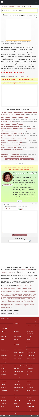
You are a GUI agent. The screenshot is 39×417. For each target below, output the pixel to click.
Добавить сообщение (19, 235)
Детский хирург (4, 365)
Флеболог (16, 409)
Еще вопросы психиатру (12, 159)
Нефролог (3, 384)
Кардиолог (3, 371)
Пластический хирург (31, 390)
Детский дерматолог (31, 349)
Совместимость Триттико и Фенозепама (12, 123)
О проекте (11, 415)
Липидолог (3, 374)
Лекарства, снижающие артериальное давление (14, 116)
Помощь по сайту (17, 415)
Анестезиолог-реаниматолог (29, 332)
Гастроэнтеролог (18, 336)
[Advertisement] (18, 30)
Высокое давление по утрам (9, 152)
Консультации (4, 321)
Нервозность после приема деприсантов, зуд (14, 138)
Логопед (15, 374)
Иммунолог (16, 368)
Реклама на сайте (35, 415)
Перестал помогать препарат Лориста (12, 149)
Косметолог (29, 371)
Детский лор (4, 355)
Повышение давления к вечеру (10, 147)
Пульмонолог (17, 397)
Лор (27, 374)
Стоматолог (3, 403)
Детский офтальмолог (19, 358)
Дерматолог (29, 345)
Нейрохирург (17, 381)
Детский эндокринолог (19, 365)
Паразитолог (4, 390)
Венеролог (3, 336)
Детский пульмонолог (6, 361)
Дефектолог (29, 365)
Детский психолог (30, 358)
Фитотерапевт (4, 409)
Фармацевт (16, 406)
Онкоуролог (3, 387)
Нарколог (28, 377)
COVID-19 (3, 331)
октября (21, 76)
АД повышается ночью (7, 131)
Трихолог (28, 403)
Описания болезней (31, 321)
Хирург (2, 413)
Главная (3, 6)
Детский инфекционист (19, 352)
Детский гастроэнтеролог (5, 350)
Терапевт (16, 403)
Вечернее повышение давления (10, 126)
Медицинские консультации (15, 6)
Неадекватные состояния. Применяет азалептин (14, 156)
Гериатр (28, 339)
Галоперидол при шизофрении (10, 154)
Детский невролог (18, 355)
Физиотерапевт (30, 406)
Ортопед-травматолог (19, 387)
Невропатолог (4, 381)
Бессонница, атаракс (7, 121)
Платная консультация (30, 199)
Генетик (2, 339)
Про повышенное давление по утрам (11, 142)
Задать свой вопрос (26, 159)
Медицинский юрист (18, 377)
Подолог (3, 393)
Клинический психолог (19, 371)
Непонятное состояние (7, 135)
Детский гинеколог (18, 349)
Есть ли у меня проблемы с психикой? (12, 133)
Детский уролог (30, 361)
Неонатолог (29, 381)
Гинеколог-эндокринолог (17, 343)
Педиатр (16, 390)
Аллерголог (16, 331)
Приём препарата (6, 119)
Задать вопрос (5, 318)
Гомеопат (28, 342)
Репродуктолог (17, 400)
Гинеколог (3, 342)
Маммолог (3, 377)
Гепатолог (16, 339)
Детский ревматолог (18, 361)
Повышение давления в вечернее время (12, 114)
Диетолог (3, 368)
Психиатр (28, 6)
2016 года (25, 76)
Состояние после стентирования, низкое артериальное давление (19, 112)
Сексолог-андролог (30, 400)
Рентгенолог (4, 400)
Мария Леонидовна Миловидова (24, 173)
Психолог (3, 397)
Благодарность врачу (7, 184)
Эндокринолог (17, 413)
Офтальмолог (29, 387)
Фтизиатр (28, 409)
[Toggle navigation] (36, 2)
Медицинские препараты (17, 322)
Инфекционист (29, 368)
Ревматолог (29, 397)
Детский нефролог (30, 355)
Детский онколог (4, 358)
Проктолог (16, 393)
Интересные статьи (31, 325)
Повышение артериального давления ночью (13, 140)
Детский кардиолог (30, 352)
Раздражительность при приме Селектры (13, 145)
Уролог (2, 406)
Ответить (16, 200)
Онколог (28, 384)
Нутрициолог (17, 384)
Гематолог (28, 336)
